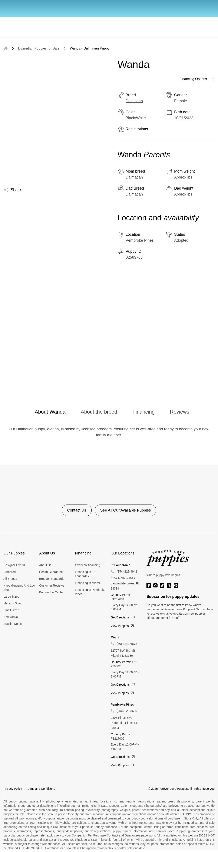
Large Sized (11, 596)
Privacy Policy (12, 788)
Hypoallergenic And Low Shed (19, 587)
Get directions (123, 617)
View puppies (123, 625)
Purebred (9, 572)
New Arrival (11, 617)
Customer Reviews (51, 585)
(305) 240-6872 (127, 643)
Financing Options (197, 79)
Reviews (179, 412)
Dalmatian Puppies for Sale (38, 48)
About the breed (99, 412)
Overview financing (87, 565)
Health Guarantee (51, 572)
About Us (45, 565)
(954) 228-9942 (127, 571)
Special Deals (12, 623)
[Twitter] (169, 585)
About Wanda (50, 412)
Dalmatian (134, 101)
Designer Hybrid (14, 565)
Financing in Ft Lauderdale (85, 574)
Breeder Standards (51, 578)
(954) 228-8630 (127, 711)
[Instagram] (155, 585)
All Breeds (10, 578)
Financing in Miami (87, 583)
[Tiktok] (162, 585)
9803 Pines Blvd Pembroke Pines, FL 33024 (124, 723)
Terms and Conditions (40, 788)
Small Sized (11, 610)
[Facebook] (148, 585)
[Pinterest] (176, 585)
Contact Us (76, 510)
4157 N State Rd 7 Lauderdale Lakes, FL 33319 (125, 583)
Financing (143, 412)
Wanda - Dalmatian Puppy (89, 48)
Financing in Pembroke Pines (90, 592)
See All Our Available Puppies (125, 510)
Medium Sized (12, 603)
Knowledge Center (51, 592)
